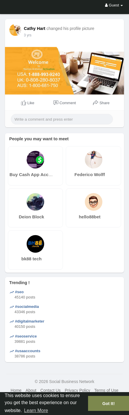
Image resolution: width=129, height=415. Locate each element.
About (31, 390)
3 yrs (28, 35)
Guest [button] (114, 5)
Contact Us (50, 390)
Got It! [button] (108, 403)
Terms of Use (106, 390)
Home (16, 390)
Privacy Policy (77, 390)
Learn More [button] (36, 410)
